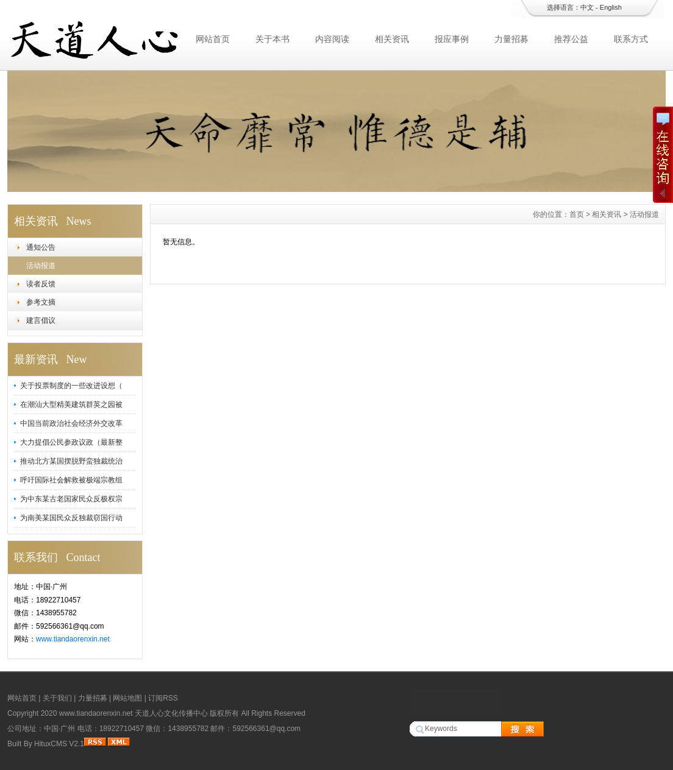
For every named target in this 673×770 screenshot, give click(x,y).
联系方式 (631, 39)
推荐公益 (571, 39)
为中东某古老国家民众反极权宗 (71, 499)
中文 (587, 7)
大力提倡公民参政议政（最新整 (71, 442)
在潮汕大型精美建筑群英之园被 (71, 404)
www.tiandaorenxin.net (73, 639)
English (611, 7)
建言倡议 (40, 320)
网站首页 (213, 39)
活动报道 (40, 265)
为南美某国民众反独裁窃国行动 (71, 518)
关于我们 (57, 698)
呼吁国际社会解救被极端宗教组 (71, 480)
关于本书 (272, 39)
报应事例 (452, 39)
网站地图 (127, 698)
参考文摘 (40, 302)
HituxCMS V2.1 (59, 744)
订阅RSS (163, 698)
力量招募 (511, 39)
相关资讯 (392, 39)
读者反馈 (40, 284)
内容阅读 (332, 39)
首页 (576, 214)
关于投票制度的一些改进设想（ (71, 385)
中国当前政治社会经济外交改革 (71, 423)
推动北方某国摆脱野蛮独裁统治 (71, 461)
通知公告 (40, 247)
